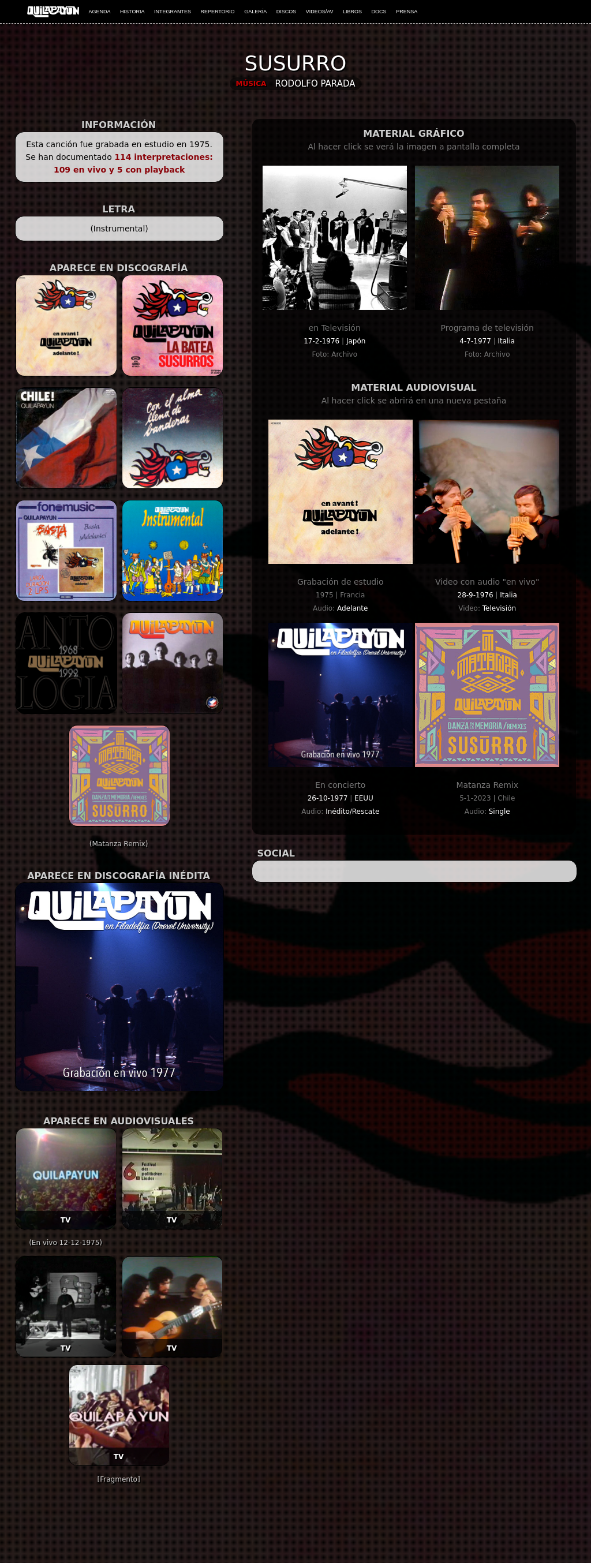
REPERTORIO (217, 11)
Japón (355, 341)
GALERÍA (255, 11)
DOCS (379, 11)
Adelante (352, 608)
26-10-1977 (329, 798)
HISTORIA (132, 11)
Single (499, 811)
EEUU (363, 798)
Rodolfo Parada (315, 83)
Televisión (499, 608)
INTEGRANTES (172, 11)
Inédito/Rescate (352, 811)
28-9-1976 (477, 595)
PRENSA (406, 11)
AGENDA (100, 11)
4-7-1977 (476, 341)
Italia (506, 341)
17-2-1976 (323, 341)
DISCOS (286, 11)
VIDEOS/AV (320, 11)
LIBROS (352, 11)
